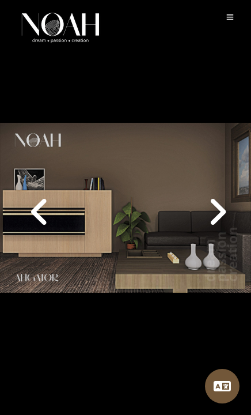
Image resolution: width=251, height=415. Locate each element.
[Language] (222, 386)
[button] (214, 207)
